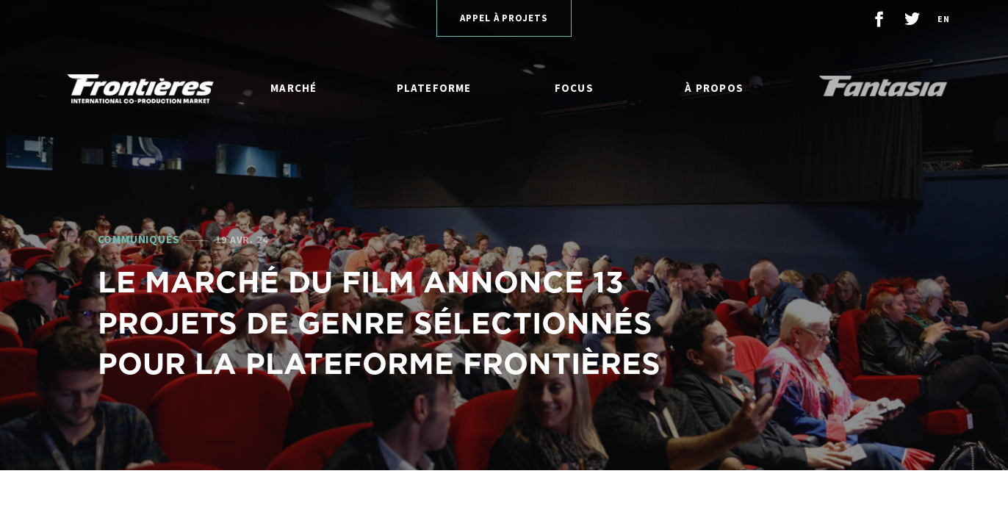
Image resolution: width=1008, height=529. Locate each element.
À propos (714, 88)
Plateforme (434, 88)
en (943, 18)
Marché (293, 88)
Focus (574, 88)
